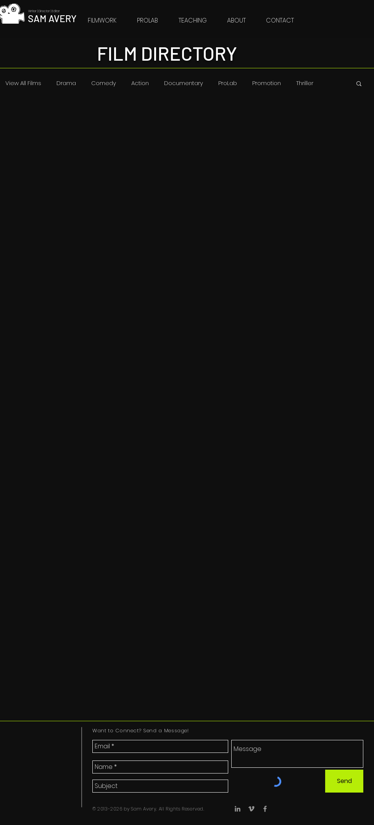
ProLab (227, 83)
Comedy (103, 83)
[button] (359, 84)
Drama (66, 83)
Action (140, 83)
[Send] (344, 781)
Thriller (304, 83)
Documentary (183, 83)
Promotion (266, 83)
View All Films (23, 83)
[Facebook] (265, 809)
